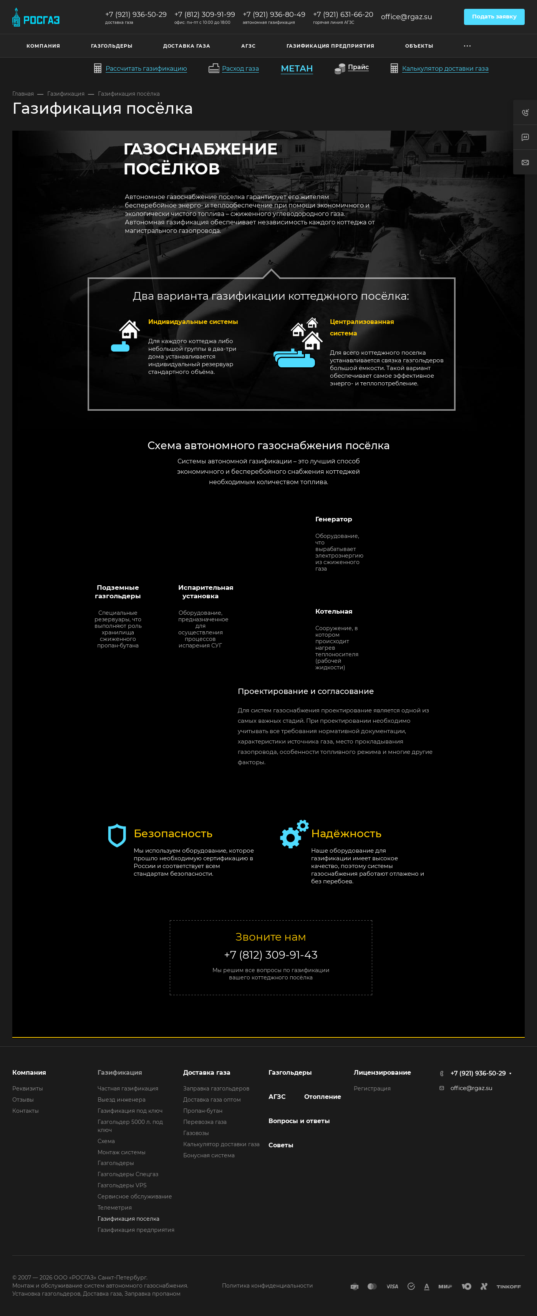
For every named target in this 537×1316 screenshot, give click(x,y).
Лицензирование (382, 1072)
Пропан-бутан (202, 1111)
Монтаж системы (122, 1152)
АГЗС (277, 1096)
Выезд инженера (122, 1100)
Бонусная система (209, 1155)
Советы (280, 1145)
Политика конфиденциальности (267, 1286)
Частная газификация (128, 1088)
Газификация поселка (128, 1219)
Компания (29, 1072)
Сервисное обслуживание (135, 1196)
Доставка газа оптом (212, 1100)
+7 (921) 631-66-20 (343, 14)
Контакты (25, 1111)
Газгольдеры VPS (122, 1185)
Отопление (322, 1096)
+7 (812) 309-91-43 (271, 954)
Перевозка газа (205, 1122)
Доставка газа (206, 1072)
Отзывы (23, 1100)
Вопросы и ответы (299, 1121)
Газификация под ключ (130, 1111)
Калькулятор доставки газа (221, 1144)
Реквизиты (27, 1088)
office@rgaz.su (406, 17)
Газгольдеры (116, 1163)
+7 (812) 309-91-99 (204, 14)
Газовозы (196, 1133)
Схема (106, 1141)
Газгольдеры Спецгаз (128, 1174)
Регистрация (372, 1088)
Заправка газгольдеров (216, 1088)
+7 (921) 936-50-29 (136, 14)
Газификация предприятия (136, 1230)
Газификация (120, 1072)
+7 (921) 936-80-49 (274, 14)
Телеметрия (115, 1208)
